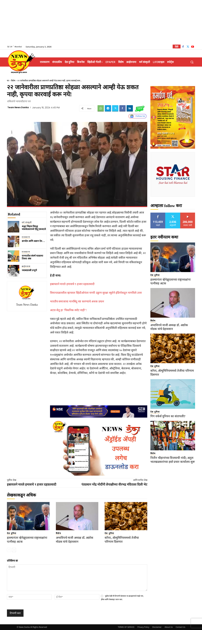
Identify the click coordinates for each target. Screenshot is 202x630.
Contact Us (180, 627)
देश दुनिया (11, 533)
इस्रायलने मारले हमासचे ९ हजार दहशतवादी (72, 284)
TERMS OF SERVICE (126, 627)
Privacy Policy (143, 627)
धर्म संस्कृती (27, 222)
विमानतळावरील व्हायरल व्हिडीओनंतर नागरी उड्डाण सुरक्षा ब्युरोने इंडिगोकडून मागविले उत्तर (96, 292)
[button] (191, 62)
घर (8, 80)
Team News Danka (18, 107)
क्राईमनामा (26, 266)
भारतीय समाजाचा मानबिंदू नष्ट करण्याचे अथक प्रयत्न (77, 301)
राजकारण (26, 237)
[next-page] (14, 550)
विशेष (13, 80)
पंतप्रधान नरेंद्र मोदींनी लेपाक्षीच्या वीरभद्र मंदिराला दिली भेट (114, 484)
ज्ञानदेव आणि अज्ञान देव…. (33, 241)
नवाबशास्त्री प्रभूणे (29, 270)
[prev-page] (9, 550)
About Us (169, 627)
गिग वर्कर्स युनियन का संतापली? (167, 416)
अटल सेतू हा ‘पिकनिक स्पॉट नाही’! (68, 310)
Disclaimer (157, 627)
